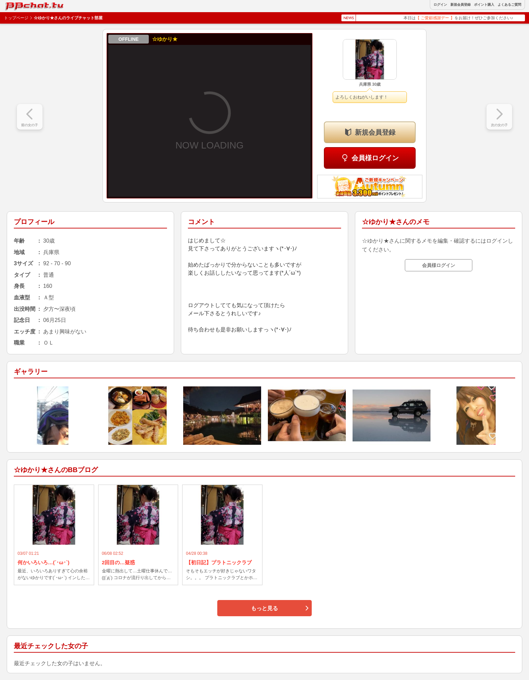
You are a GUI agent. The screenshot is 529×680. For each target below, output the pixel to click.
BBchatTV (20, 4)
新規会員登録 (460, 4)
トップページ (16, 18)
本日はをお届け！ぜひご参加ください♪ (464, 18)
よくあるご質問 (509, 4)
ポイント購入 (484, 4)
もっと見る (264, 608)
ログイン (440, 4)
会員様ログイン (375, 158)
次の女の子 (499, 125)
